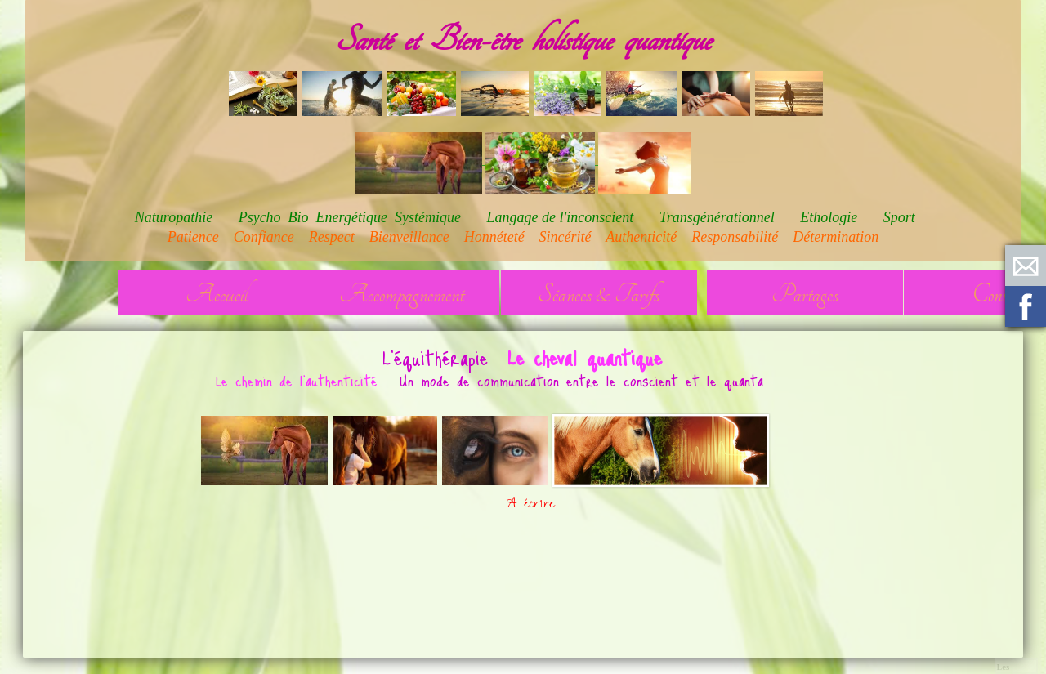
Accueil (217, 294)
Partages (804, 294)
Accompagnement (401, 294)
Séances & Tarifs (598, 294)
